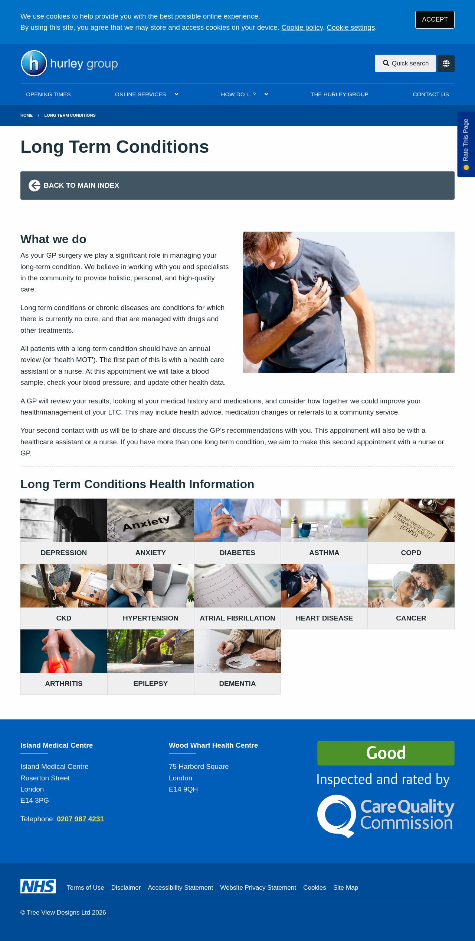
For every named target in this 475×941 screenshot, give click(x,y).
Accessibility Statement (180, 887)
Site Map (345, 887)
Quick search (405, 63)
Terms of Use (85, 887)
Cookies (314, 887)
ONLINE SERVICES (140, 94)
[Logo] (69, 63)
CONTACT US (431, 94)
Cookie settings (351, 27)
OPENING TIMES (48, 94)
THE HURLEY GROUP (339, 94)
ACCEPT (435, 19)
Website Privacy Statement (258, 887)
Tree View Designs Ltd (58, 912)
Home (26, 115)
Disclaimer (126, 887)
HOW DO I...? (238, 94)
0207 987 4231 (80, 819)
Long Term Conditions (70, 115)
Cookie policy (302, 27)
